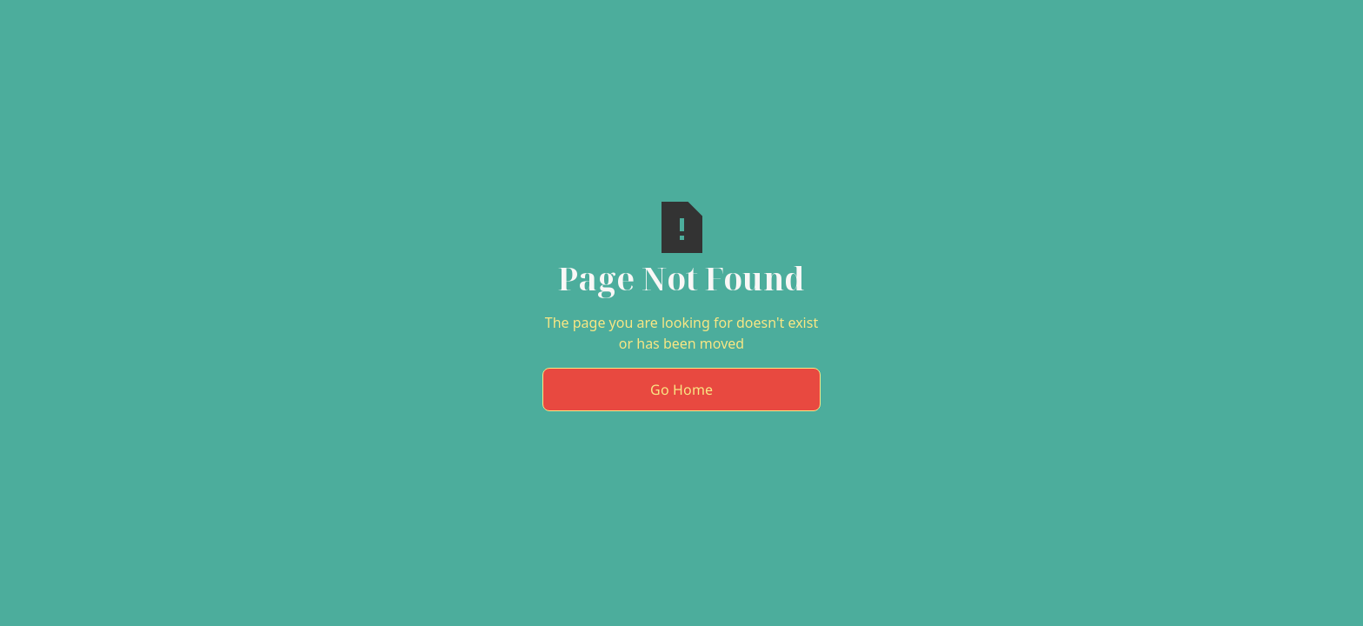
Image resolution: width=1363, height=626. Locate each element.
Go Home (681, 389)
